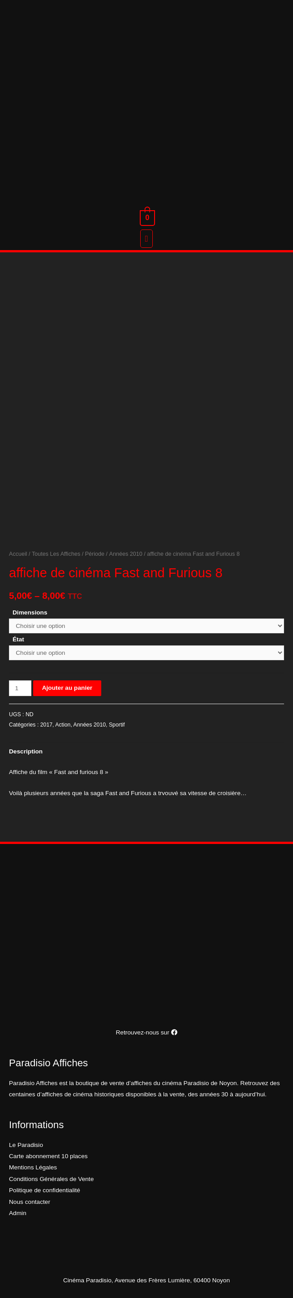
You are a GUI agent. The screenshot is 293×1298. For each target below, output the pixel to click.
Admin (17, 1213)
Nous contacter (29, 1201)
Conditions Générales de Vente (51, 1179)
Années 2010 (125, 554)
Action (62, 725)
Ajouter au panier (67, 687)
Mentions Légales (33, 1167)
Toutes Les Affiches (56, 554)
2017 (46, 725)
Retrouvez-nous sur (146, 1032)
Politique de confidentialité (44, 1190)
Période (94, 554)
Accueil (18, 554)
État (18, 639)
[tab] (26, 751)
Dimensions (30, 612)
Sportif (117, 725)
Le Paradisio (26, 1145)
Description (26, 751)
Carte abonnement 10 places (48, 1156)
